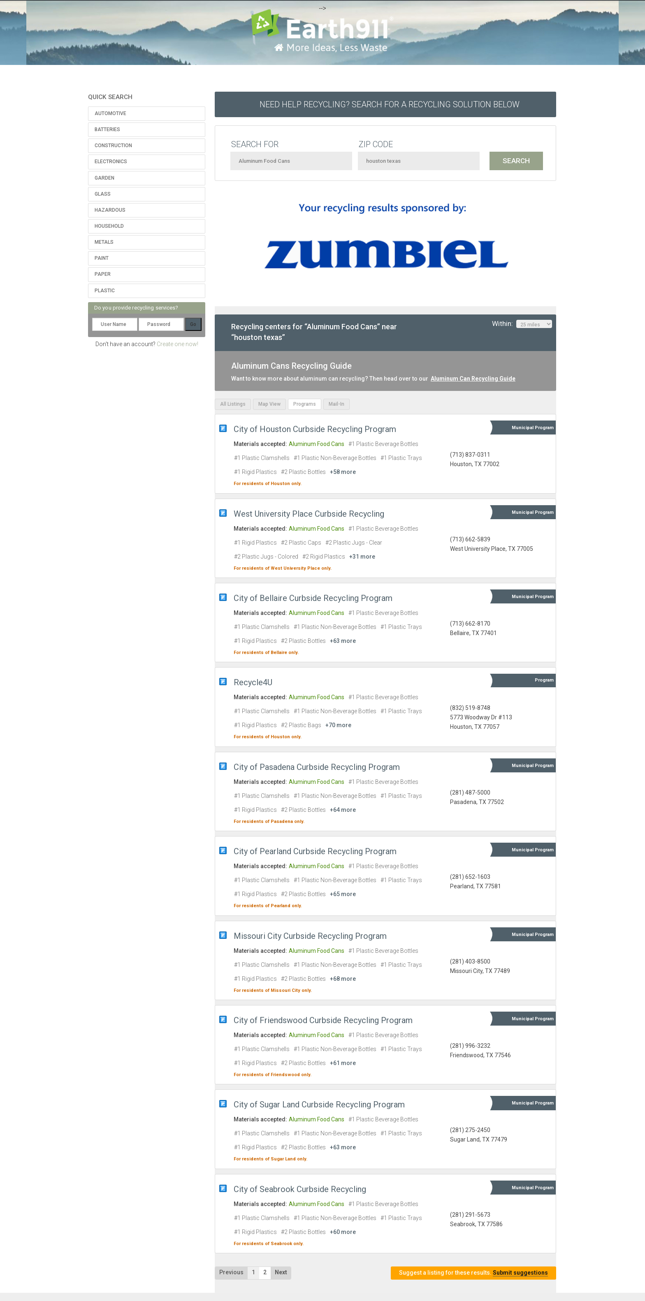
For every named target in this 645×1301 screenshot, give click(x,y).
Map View (269, 404)
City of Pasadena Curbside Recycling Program (317, 767)
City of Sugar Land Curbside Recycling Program (319, 1104)
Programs (304, 404)
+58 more (343, 472)
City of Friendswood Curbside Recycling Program (323, 1020)
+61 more (343, 1063)
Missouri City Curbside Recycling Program (310, 936)
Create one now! (177, 344)
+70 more (338, 725)
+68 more (343, 978)
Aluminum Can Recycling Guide (473, 378)
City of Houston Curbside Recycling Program (315, 429)
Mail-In (336, 404)
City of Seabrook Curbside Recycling (300, 1189)
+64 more (343, 809)
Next (281, 1272)
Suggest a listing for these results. (473, 1272)
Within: (522, 323)
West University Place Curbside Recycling (309, 514)
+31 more (362, 556)
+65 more (343, 894)
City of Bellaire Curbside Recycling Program (313, 598)
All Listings (233, 404)
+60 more (343, 1232)
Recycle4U (253, 682)
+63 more (343, 641)
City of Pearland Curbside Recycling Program (315, 851)
